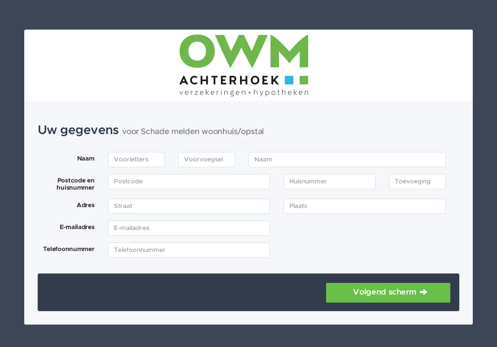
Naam (86, 159)
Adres (86, 205)
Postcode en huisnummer (75, 184)
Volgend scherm (384, 292)
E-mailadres (77, 227)
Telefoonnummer (69, 249)
